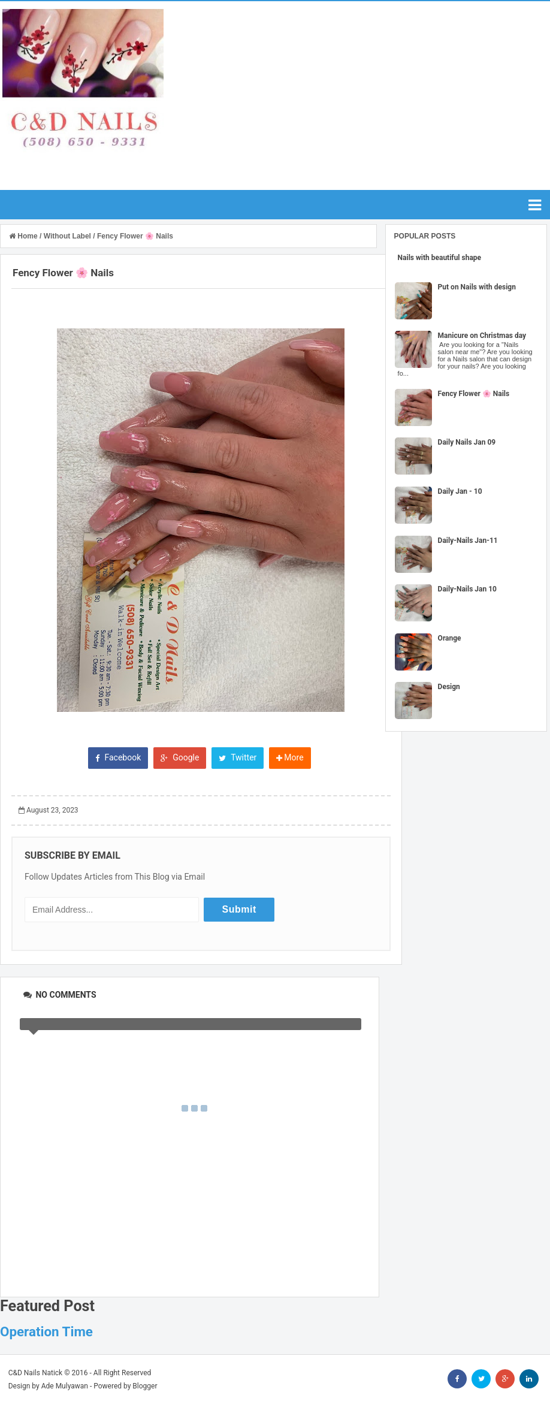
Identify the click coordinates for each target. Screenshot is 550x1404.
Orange (449, 638)
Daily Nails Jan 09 (467, 442)
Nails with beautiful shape (439, 257)
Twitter (237, 757)
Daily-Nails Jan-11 (468, 540)
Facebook (118, 757)
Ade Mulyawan (64, 1386)
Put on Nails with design (477, 287)
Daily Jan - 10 (460, 491)
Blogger (144, 1386)
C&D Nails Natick (35, 1373)
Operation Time (46, 1331)
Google (180, 757)
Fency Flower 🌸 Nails (474, 394)
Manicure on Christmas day (482, 335)
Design (449, 687)
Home (24, 236)
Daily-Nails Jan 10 (467, 589)
